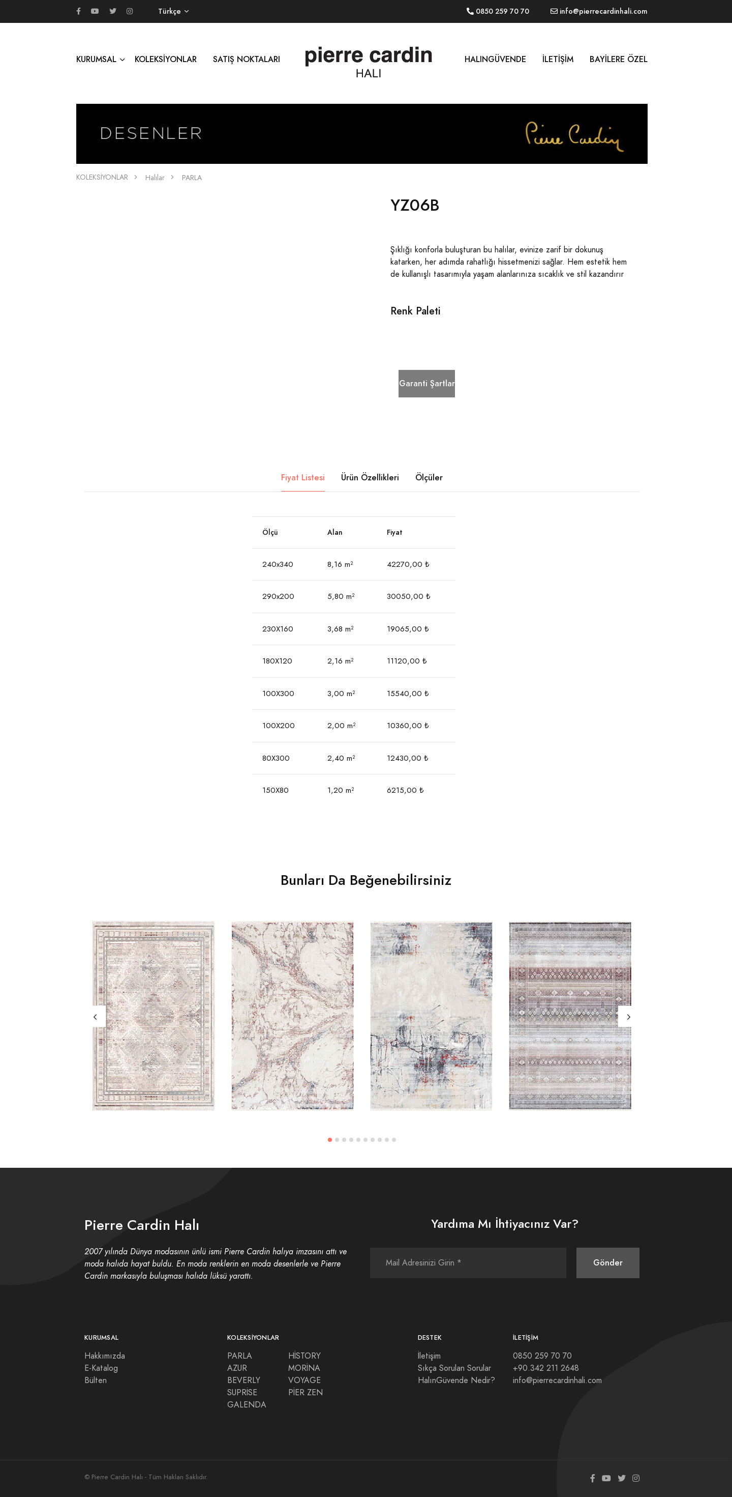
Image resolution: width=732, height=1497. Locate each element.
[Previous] (95, 1016)
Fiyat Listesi (303, 477)
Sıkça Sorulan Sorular (454, 1368)
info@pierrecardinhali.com (557, 1380)
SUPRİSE (242, 1392)
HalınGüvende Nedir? (456, 1380)
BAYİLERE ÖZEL (619, 59)
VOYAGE (304, 1380)
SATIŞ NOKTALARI (246, 59)
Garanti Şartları (427, 383)
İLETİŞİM (557, 59)
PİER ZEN (305, 1392)
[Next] (628, 1016)
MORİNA (304, 1368)
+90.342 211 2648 (546, 1368)
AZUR (237, 1368)
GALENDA (246, 1404)
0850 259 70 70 (542, 1356)
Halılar (155, 178)
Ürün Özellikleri (370, 477)
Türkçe (169, 11)
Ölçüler (429, 477)
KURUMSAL (96, 59)
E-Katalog (101, 1368)
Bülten (95, 1380)
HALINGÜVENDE (495, 59)
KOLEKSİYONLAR (166, 59)
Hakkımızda (104, 1356)
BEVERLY (243, 1380)
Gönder (608, 1263)
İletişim (429, 1356)
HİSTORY (304, 1356)
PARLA (192, 178)
